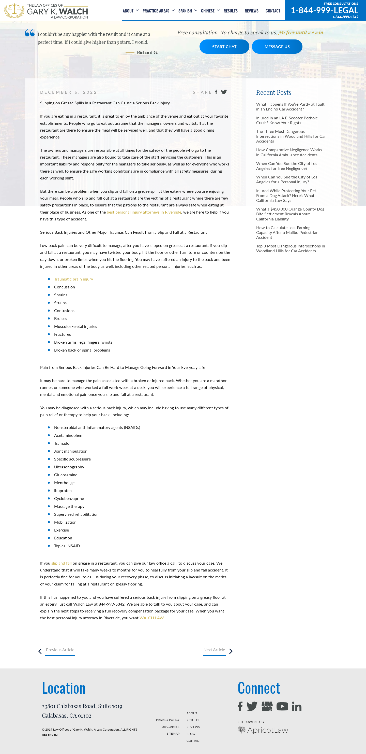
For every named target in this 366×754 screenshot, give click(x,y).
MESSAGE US (277, 46)
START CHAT (224, 46)
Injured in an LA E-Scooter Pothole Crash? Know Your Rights (287, 120)
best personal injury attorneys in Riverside (144, 212)
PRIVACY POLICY (167, 720)
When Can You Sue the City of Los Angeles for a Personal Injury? (286, 179)
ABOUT (192, 713)
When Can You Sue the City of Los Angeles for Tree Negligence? (286, 166)
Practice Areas (156, 11)
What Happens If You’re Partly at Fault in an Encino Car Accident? (290, 106)
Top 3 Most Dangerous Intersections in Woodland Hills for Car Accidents (290, 248)
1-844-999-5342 (345, 17)
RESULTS (193, 720)
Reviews (251, 11)
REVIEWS (193, 727)
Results (231, 11)
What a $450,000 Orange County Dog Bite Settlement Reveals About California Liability (290, 213)
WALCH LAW (152, 617)
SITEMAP (173, 733)
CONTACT (194, 741)
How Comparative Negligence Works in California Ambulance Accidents (289, 152)
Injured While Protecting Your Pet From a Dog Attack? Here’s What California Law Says (286, 195)
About (128, 11)
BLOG (191, 734)
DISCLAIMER (170, 727)
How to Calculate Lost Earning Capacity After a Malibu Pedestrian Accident (287, 232)
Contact (273, 11)
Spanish (185, 11)
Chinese (208, 11)
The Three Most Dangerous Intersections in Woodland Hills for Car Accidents (291, 136)
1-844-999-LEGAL (324, 10)
